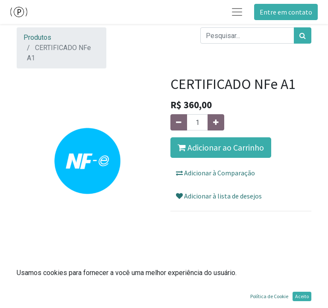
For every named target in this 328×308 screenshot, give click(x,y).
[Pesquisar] (302, 35)
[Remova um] (178, 122)
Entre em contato (286, 12)
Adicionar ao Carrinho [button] (221, 147)
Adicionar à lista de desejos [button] (219, 196)
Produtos (37, 37)
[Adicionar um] (216, 122)
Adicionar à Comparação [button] (215, 173)
